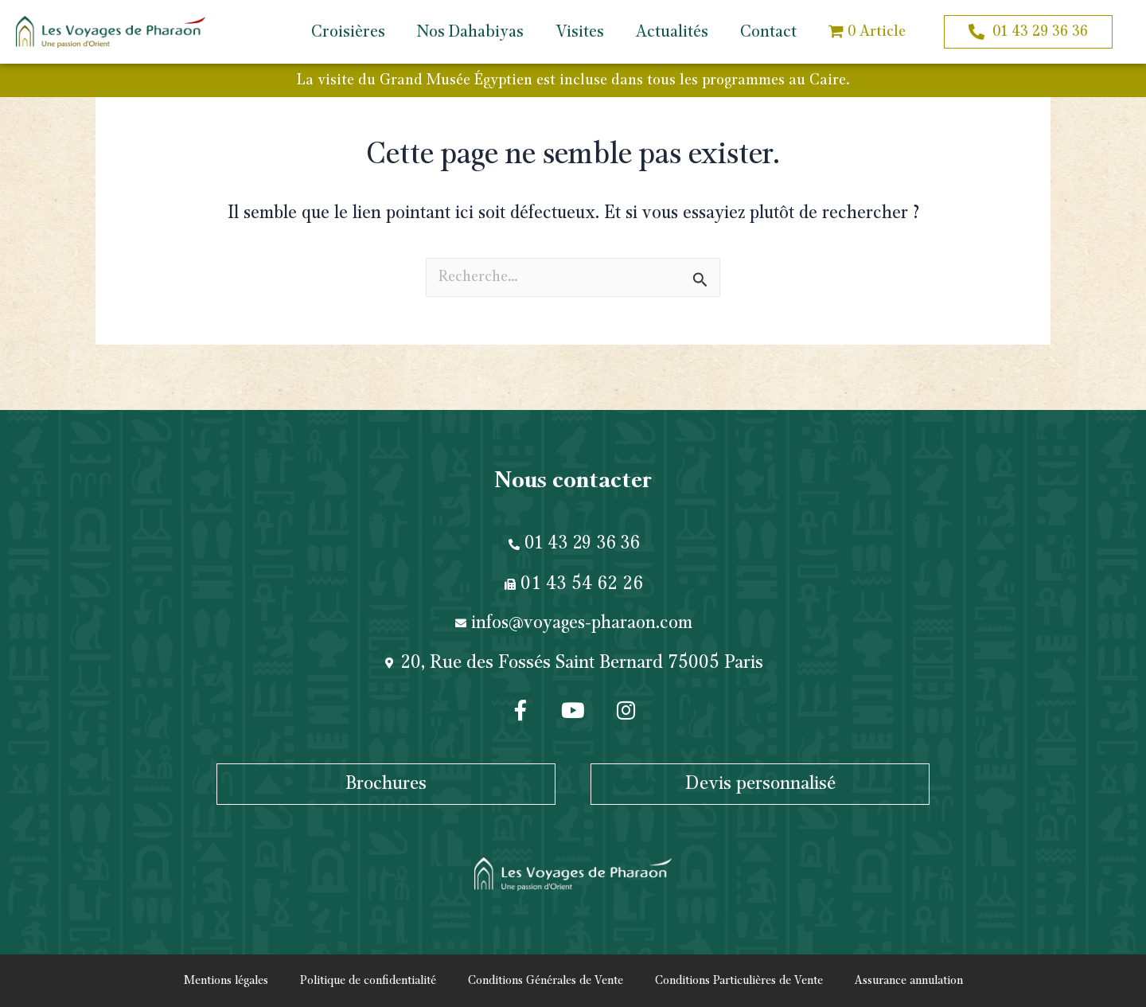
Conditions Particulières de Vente (739, 980)
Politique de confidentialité (368, 980)
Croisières (348, 32)
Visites (579, 32)
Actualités (672, 32)
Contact (768, 32)
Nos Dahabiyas (470, 32)
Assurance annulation (909, 980)
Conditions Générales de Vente (545, 980)
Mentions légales (226, 980)
